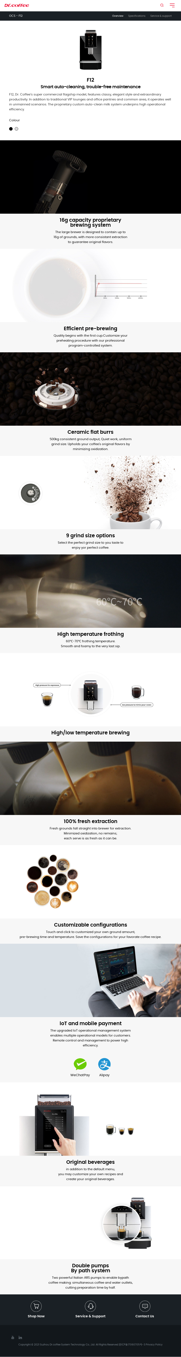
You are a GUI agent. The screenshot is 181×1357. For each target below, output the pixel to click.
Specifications (136, 16)
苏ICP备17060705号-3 (132, 1345)
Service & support (161, 16)
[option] (90, 49)
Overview (116, 16)
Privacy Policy (154, 1345)
